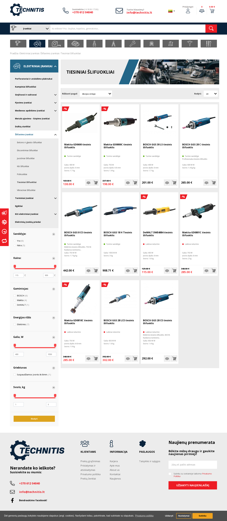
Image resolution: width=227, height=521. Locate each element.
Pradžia (14, 53)
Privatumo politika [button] (144, 515)
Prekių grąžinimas (90, 461)
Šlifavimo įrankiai (50, 53)
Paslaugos (147, 451)
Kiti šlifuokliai (23, 166)
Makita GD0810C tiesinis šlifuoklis (78, 322)
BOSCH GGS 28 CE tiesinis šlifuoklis (157, 322)
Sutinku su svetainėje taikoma (193, 475)
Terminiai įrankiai (36, 198)
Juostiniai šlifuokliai (25, 158)
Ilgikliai (19, 206)
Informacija (118, 451)
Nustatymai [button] (184, 516)
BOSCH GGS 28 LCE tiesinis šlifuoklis (119, 322)
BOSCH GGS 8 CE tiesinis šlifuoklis (78, 234)
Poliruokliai (22, 174)
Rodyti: (198, 93)
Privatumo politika (90, 474)
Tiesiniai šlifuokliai (71, 53)
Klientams (88, 451)
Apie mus (115, 465)
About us (115, 470)
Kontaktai (115, 474)
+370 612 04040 (82, 12)
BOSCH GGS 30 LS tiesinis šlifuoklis (157, 146)
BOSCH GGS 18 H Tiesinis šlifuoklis (118, 234)
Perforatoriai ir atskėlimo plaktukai (33, 78)
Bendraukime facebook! (33, 500)
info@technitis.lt (139, 12)
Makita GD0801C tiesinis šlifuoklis (196, 234)
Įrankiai (29, 28)
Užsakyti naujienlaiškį (192, 485)
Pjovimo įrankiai (36, 103)
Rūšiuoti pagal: (70, 93)
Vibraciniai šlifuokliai (26, 190)
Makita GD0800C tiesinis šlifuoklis (118, 146)
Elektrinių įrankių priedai (28, 222)
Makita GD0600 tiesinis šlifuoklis (77, 146)
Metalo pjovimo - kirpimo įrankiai (32, 118)
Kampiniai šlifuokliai (25, 86)
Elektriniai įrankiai (29, 53)
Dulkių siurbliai (22, 126)
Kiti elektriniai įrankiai (36, 214)
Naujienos (115, 478)
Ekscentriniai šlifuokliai (27, 150)
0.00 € (212, 6)
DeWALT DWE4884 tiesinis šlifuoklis (158, 234)
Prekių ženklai (88, 478)
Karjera (114, 461)
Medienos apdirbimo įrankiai (36, 111)
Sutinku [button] (202, 516)
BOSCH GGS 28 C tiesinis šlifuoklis (196, 146)
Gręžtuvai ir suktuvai (36, 95)
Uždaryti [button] (169, 516)
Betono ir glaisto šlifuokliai (29, 142)
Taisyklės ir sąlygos (149, 461)
